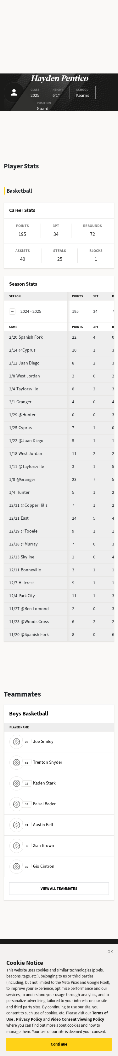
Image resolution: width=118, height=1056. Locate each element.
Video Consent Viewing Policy (77, 1021)
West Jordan (24, 376)
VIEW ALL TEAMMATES (59, 888)
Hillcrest (21, 583)
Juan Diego (24, 363)
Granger (20, 402)
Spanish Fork (26, 337)
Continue (59, 1046)
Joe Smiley (31, 741)
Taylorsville (23, 389)
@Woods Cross (29, 622)
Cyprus (20, 428)
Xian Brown (31, 846)
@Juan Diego (26, 441)
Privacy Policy (29, 1021)
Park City (22, 596)
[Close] (110, 955)
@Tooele (23, 531)
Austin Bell (31, 825)
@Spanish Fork (29, 635)
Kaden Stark (32, 783)
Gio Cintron (31, 866)
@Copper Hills (28, 505)
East (19, 518)
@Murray (23, 544)
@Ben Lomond (29, 609)
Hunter (19, 492)
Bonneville (25, 570)
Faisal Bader (32, 804)
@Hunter (22, 415)
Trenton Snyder (35, 762)
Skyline (21, 557)
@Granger (22, 479)
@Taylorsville (26, 467)
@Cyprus (22, 350)
